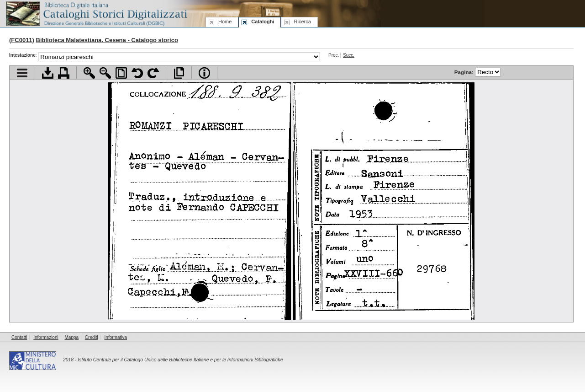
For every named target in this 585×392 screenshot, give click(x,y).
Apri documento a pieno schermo (178, 73)
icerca (302, 21)
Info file (204, 73)
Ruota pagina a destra (153, 73)
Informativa (116, 337)
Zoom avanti (89, 73)
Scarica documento (47, 73)
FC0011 (21, 40)
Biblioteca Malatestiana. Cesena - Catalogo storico (107, 40)
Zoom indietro (105, 73)
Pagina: (477, 72)
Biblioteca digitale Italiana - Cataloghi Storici (96, 13)
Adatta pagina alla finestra (121, 73)
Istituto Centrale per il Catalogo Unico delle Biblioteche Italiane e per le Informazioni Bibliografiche (180, 359)
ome (225, 21)
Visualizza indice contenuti (22, 73)
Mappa (72, 337)
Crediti (91, 337)
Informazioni (45, 337)
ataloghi (262, 21)
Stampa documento (63, 73)
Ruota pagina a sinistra (137, 73)
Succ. (348, 55)
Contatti (19, 337)
